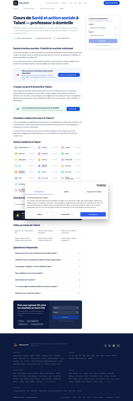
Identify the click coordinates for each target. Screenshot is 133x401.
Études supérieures (81, 358)
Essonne (15, 381)
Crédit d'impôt (43, 391)
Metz (83, 381)
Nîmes (80, 379)
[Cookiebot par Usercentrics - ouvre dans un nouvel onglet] (98, 185)
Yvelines (22, 381)
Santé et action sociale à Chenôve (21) (68, 232)
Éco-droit (27, 361)
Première (114, 355)
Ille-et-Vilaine (23, 376)
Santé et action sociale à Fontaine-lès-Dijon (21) (45, 239)
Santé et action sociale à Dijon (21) (24, 232)
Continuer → (66, 317)
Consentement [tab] (39, 191)
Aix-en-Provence (100, 379)
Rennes (81, 376)
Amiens (117, 379)
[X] (109, 345)
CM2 (83, 355)
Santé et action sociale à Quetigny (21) (68, 239)
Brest (107, 379)
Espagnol (44, 355)
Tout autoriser (93, 214)
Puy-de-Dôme (57, 376)
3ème (102, 355)
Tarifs (70, 3)
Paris (70, 373)
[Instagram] (118, 345)
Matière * (92, 24)
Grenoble (113, 376)
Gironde (58, 373)
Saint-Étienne (93, 376)
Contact (79, 391)
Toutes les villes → (109, 381)
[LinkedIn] (113, 345)
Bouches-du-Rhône (33, 373)
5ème (92, 355)
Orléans (95, 381)
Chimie (62, 358)
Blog (80, 3)
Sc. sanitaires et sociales (49, 364)
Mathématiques (17, 355)
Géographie (57, 355)
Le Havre (106, 376)
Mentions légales (98, 397)
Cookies (117, 397)
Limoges (71, 381)
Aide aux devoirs (35, 358)
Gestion (60, 361)
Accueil (15, 8)
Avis (75, 3)
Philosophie (22, 358)
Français (26, 355)
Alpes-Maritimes (24, 379)
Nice (91, 373)
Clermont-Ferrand (89, 379)
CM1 (80, 355)
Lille (77, 376)
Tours (112, 379)
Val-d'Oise (39, 381)
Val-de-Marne (57, 379)
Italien (50, 355)
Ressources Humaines (19, 364)
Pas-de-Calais (21, 373)
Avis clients (34, 391)
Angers (75, 379)
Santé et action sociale (47, 8)
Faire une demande (111, 3)
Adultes (90, 358)
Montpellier (103, 373)
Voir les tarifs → (73, 109)
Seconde (107, 355)
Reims (86, 376)
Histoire (15, 358)
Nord (14, 373)
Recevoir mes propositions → (69, 75)
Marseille (75, 373)
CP (69, 355)
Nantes (96, 373)
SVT (28, 358)
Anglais (32, 355)
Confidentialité (109, 397)
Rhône (42, 373)
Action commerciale (37, 361)
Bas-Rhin (15, 379)
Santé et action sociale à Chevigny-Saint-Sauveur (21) (23, 239)
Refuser (40, 214)
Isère (50, 376)
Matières (63, 3)
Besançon (89, 381)
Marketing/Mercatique (50, 361)
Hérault (15, 376)
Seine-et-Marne (30, 381)
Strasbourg (110, 373)
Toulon (101, 376)
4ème (97, 355)
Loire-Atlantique (32, 376)
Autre (58, 364)
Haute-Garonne (49, 373)
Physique (43, 358)
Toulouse (85, 373)
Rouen (101, 381)
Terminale (71, 358)
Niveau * (91, 32)
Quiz (84, 3)
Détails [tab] (66, 191)
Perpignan (78, 381)
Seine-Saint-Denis (46, 379)
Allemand (38, 355)
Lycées (65, 391)
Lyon (80, 373)
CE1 (73, 355)
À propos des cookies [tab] (94, 191)
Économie (16, 361)
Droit (21, 361)
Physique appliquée (53, 358)
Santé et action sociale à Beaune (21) (45, 232)
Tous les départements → (50, 381)
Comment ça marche (52, 3)
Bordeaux (71, 376)
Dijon (70, 379)
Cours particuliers (28, 8)
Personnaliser (66, 214)
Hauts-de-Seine (35, 379)
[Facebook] (105, 345)
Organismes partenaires (55, 391)
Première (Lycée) (20, 204)
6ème (88, 355)
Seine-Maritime (43, 376)
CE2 (76, 355)
